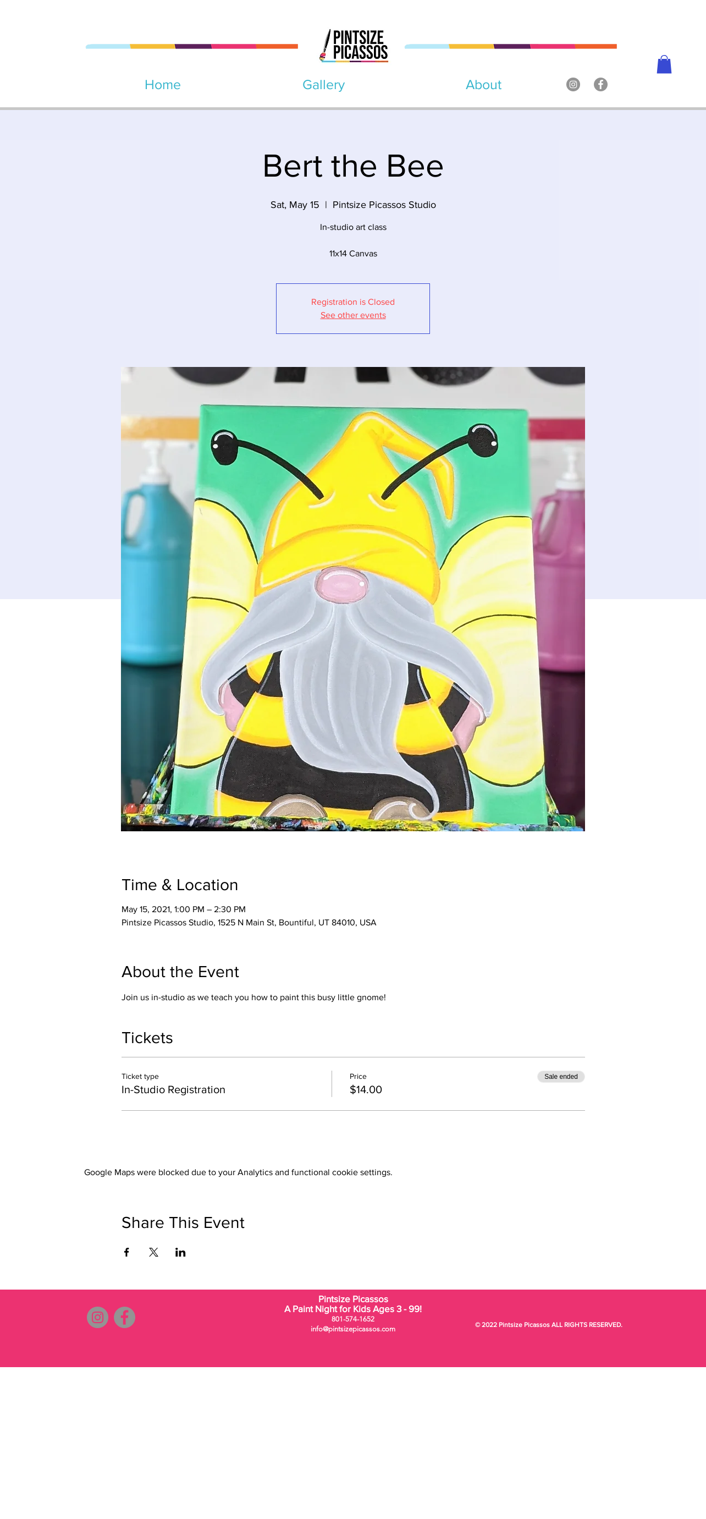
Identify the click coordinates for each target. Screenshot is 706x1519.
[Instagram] (573, 84)
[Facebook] (601, 84)
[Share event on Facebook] (127, 1252)
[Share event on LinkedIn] (180, 1252)
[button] (664, 64)
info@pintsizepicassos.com (353, 1329)
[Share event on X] (153, 1252)
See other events (353, 315)
